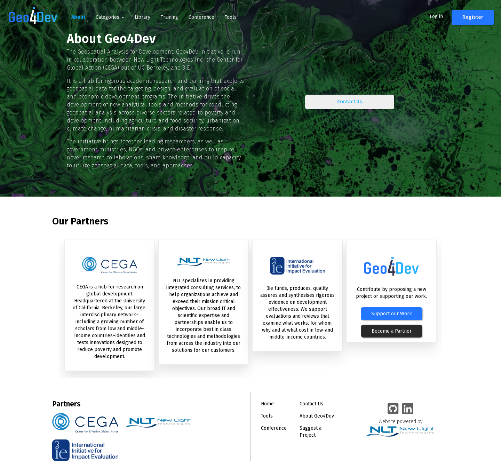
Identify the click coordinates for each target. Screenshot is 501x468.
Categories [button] (110, 17)
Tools (231, 17)
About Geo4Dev (317, 416)
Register (472, 17)
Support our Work (391, 314)
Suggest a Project (310, 431)
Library (142, 17)
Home (267, 404)
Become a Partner (392, 331)
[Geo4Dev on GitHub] (393, 409)
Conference (201, 17)
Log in (436, 16)
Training (169, 17)
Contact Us (349, 102)
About (78, 17)
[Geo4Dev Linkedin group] (407, 409)
